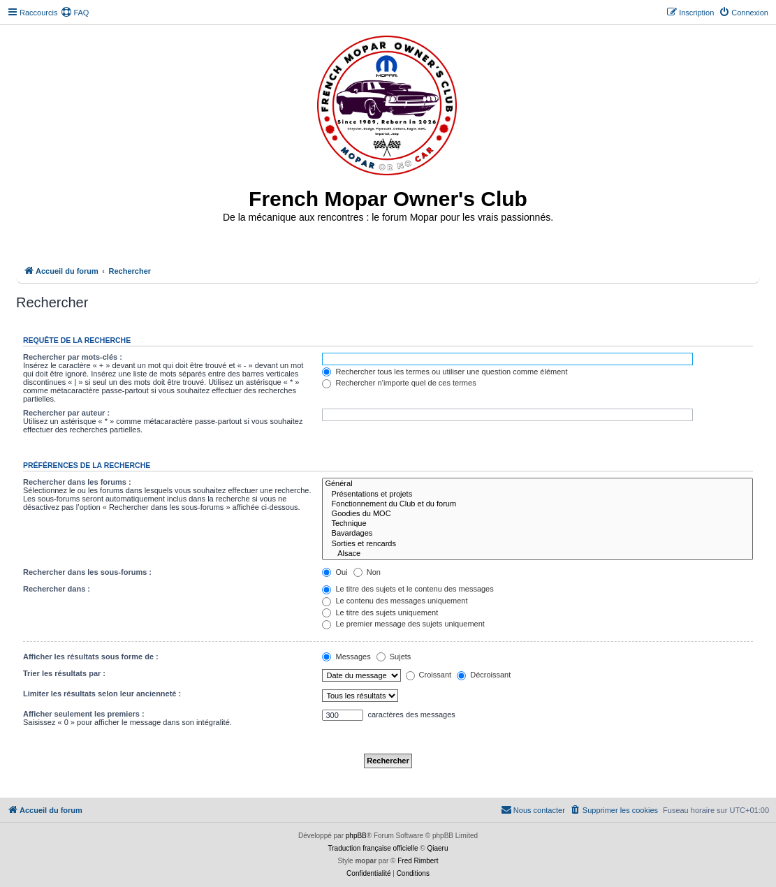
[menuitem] (75, 12)
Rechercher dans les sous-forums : (87, 572)
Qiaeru (437, 848)
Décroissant (484, 674)
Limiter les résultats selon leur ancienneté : (102, 693)
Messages (346, 656)
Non (367, 572)
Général (537, 484)
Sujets (393, 656)
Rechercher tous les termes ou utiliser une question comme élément (444, 371)
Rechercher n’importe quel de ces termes (399, 383)
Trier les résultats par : (64, 673)
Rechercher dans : (56, 589)
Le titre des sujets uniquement (380, 612)
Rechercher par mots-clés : (72, 357)
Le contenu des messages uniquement (394, 600)
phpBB (356, 836)
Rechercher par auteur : (66, 413)
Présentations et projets (537, 494)
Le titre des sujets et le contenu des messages (407, 589)
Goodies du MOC (537, 514)
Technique (537, 524)
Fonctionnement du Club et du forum (537, 504)
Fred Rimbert (417, 861)
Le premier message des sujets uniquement (403, 624)
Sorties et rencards (537, 544)
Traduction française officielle (373, 848)
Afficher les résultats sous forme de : (91, 656)
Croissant (429, 674)
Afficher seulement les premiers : (84, 714)
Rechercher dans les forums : (77, 482)
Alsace (537, 554)
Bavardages (537, 533)
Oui (334, 572)
